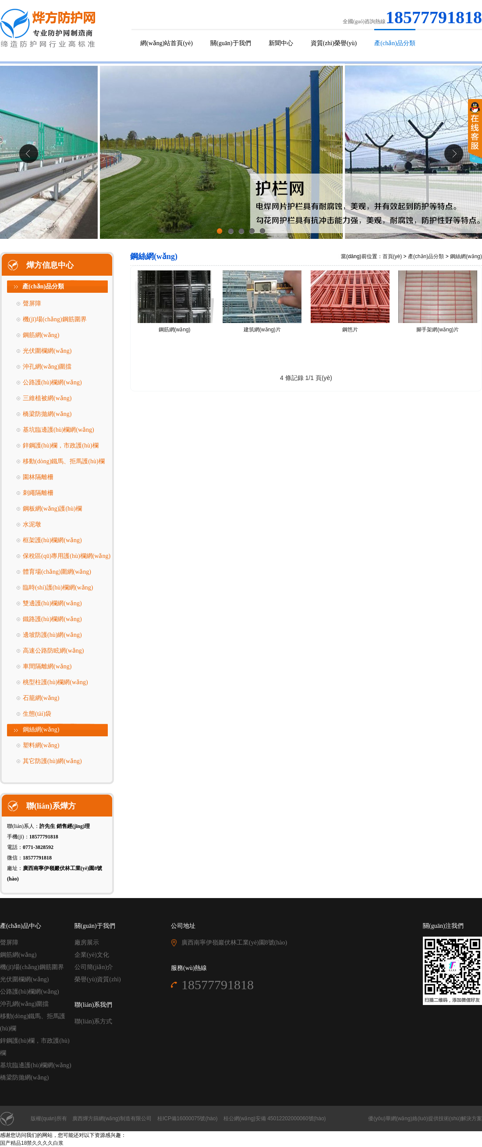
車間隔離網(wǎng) (47, 666)
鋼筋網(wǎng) (41, 335)
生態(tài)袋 (37, 713)
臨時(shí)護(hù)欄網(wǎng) (58, 587)
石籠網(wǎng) (41, 698)
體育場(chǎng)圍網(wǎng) (57, 571)
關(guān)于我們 (230, 43)
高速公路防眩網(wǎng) (53, 650)
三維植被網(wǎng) (47, 398)
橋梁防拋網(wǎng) (47, 414)
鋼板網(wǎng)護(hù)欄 (52, 508)
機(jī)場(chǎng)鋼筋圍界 (55, 319)
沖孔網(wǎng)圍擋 (47, 366)
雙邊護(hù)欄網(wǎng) (52, 603)
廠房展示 (86, 942)
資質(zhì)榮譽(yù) (334, 43)
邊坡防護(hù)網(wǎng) (52, 635)
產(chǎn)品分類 (394, 43)
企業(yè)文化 (91, 955)
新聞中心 (281, 43)
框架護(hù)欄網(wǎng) (52, 540)
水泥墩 (32, 524)
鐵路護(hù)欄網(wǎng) (52, 619)
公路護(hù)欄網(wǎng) (52, 382)
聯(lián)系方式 (93, 1021)
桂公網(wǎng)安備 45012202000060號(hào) (274, 1118)
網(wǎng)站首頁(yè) (166, 43)
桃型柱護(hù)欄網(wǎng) (55, 682)
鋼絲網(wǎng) (41, 729)
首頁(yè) (392, 256)
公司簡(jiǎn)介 (93, 967)
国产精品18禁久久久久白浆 (32, 1143)
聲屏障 (32, 303)
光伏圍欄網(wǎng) (47, 351)
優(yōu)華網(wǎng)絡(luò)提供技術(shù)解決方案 (425, 1118)
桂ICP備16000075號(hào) (187, 1118)
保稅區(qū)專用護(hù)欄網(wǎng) (66, 556)
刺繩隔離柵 (38, 493)
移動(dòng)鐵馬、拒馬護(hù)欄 (64, 461)
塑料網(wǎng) (41, 745)
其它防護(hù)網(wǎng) (52, 761)
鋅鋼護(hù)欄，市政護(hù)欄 (61, 445)
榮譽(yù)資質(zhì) (97, 979)
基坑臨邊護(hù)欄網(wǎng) (58, 429)
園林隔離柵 (38, 477)
